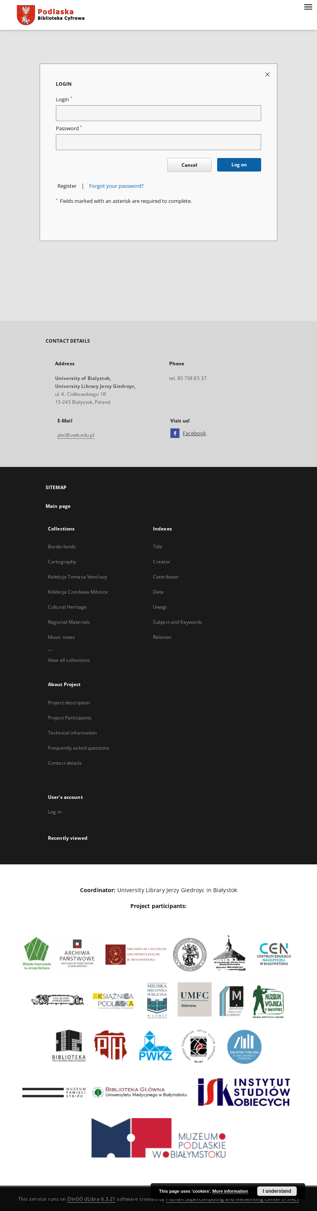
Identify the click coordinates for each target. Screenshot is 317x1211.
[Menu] (308, 6)
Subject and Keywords (177, 622)
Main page (58, 506)
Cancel (189, 165)
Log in (54, 811)
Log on (239, 164)
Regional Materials (69, 622)
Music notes (61, 637)
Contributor (166, 576)
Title (158, 546)
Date (158, 591)
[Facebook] (175, 433)
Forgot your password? (116, 186)
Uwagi (160, 607)
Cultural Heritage (67, 607)
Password (69, 128)
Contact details (65, 763)
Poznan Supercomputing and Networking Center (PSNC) (232, 1199)
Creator (161, 561)
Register (66, 186)
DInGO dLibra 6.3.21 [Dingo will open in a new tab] (91, 1199)
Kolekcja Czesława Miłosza (78, 591)
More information (230, 1191)
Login (64, 99)
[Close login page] (268, 74)
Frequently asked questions (78, 747)
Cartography (62, 561)
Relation (162, 637)
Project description (69, 702)
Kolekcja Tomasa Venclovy (77, 576)
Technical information (72, 732)
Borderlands (62, 546)
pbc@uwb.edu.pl (75, 435)
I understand (277, 1191)
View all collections (69, 660)
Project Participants (70, 717)
